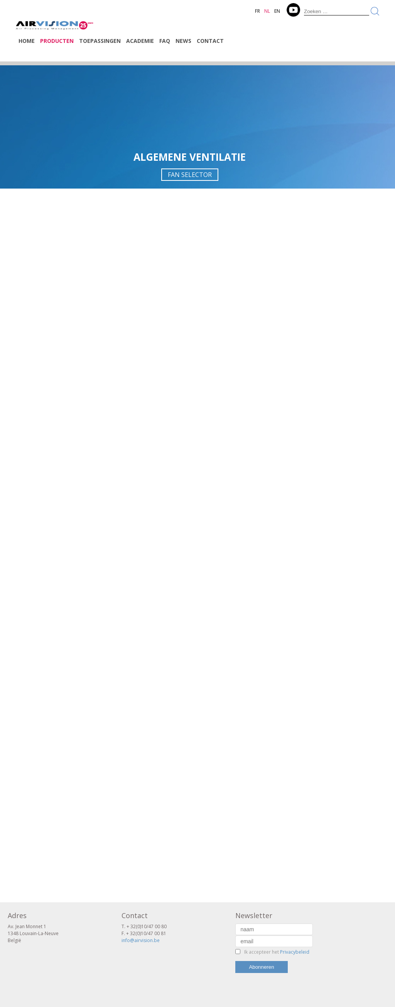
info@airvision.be (141, 940)
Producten (57, 40)
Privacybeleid (294, 952)
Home (27, 40)
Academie (140, 40)
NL (267, 11)
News (183, 40)
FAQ (164, 40)
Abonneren (261, 967)
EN (277, 11)
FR (257, 11)
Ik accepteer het (276, 952)
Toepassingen (100, 40)
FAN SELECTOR (190, 174)
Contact (210, 40)
